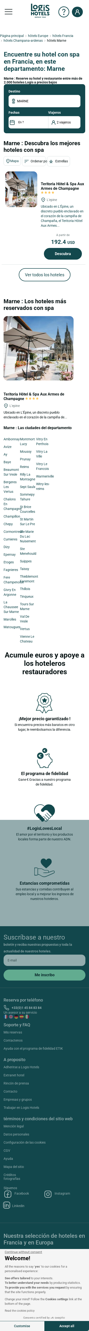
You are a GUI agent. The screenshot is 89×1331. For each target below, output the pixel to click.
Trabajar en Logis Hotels (21, 1108)
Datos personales (16, 1134)
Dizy (7, 547)
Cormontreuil (13, 532)
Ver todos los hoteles (44, 274)
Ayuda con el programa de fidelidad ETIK (33, 1048)
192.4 (63, 242)
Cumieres (10, 539)
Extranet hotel (14, 1075)
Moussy (26, 451)
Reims (24, 467)
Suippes (26, 561)
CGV (7, 1150)
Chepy (8, 524)
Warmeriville (45, 476)
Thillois (25, 589)
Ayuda (8, 1159)
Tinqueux (26, 596)
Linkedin (14, 1205)
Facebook (16, 1194)
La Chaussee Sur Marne (11, 607)
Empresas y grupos (18, 1099)
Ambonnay (12, 439)
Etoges (9, 562)
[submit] (44, 975)
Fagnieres (11, 570)
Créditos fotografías (12, 1177)
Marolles (10, 619)
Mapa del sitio (14, 1167)
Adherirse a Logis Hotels (21, 1067)
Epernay (10, 554)
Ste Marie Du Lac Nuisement (28, 536)
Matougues (12, 627)
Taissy (24, 569)
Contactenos (13, 1040)
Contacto (10, 1091)
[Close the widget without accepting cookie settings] (23, 1252)
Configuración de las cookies (25, 1142)
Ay (5, 454)
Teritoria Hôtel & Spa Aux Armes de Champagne (62, 188)
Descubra (63, 254)
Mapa (12, 161)
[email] (44, 960)
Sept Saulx (27, 487)
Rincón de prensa (16, 1083)
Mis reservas (13, 1032)
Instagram (57, 1194)
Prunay (25, 459)
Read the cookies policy (20, 1310)
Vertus (25, 629)
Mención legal (14, 1126)
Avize (7, 447)
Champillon (12, 516)
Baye (7, 462)
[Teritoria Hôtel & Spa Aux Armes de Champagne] (21, 189)
